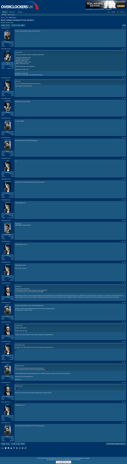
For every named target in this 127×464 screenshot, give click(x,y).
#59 (125, 402)
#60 (125, 422)
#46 (125, 137)
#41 (125, 28)
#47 (125, 158)
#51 (125, 241)
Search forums (11, 14)
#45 (125, 118)
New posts (4, 14)
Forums (4, 12)
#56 (125, 341)
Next (22, 25)
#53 (125, 283)
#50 (125, 220)
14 (18, 25)
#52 (125, 262)
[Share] (122, 28)
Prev (4, 25)
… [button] (16, 25)
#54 (125, 302)
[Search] (122, 12)
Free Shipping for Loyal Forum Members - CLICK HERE (99, 9)
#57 (125, 362)
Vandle (3, 22)
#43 (125, 77)
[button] (15, 12)
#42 (125, 48)
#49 (125, 199)
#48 (125, 179)
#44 (125, 98)
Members (20, 12)
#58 (125, 382)
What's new (11, 12)
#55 (125, 322)
